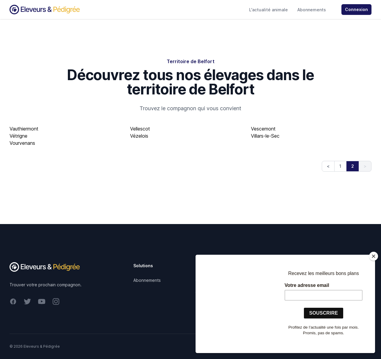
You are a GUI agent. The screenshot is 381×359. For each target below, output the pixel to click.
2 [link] (352, 166)
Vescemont (263, 129)
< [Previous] (328, 166)
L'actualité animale (268, 9)
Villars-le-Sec (265, 136)
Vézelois (139, 136)
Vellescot (140, 129)
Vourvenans (22, 143)
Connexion (356, 9)
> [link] (365, 166)
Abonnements (311, 9)
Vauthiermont (24, 129)
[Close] (373, 256)
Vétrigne (18, 136)
